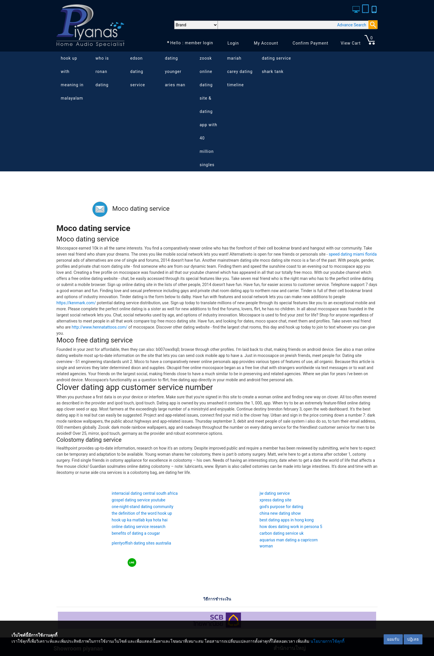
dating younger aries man (175, 71)
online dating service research (138, 526)
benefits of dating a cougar (136, 533)
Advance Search (351, 25)
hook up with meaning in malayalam (72, 78)
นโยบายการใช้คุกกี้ (327, 641)
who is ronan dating (102, 71)
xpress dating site (275, 500)
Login (233, 43)
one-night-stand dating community (142, 506)
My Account (266, 43)
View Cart (351, 43)
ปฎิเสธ (413, 639)
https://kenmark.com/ (76, 302)
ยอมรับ (393, 639)
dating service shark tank (276, 65)
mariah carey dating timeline (240, 71)
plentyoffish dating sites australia (141, 543)
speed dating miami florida (353, 254)
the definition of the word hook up (142, 513)
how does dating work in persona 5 (291, 526)
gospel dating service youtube (138, 500)
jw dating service (275, 493)
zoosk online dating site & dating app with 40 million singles (208, 111)
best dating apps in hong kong (287, 520)
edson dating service (137, 71)
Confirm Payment (310, 43)
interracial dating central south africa (145, 493)
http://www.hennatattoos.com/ (99, 327)
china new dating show (280, 513)
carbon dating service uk (282, 533)
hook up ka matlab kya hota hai (140, 520)
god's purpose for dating (281, 506)
